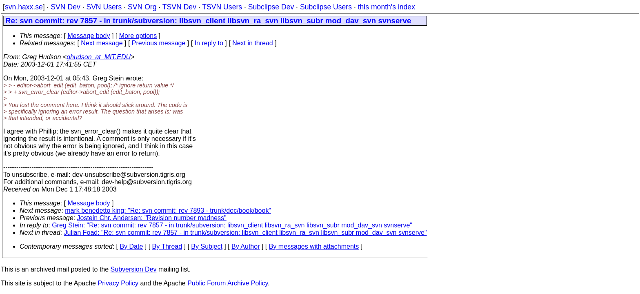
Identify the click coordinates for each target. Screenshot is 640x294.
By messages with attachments (314, 246)
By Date (131, 246)
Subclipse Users (326, 7)
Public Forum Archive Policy (227, 283)
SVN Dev (65, 7)
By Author (245, 246)
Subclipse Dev (271, 7)
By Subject (206, 246)
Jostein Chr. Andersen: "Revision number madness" (152, 217)
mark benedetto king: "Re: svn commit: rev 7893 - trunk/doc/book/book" (168, 210)
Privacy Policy (118, 283)
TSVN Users (222, 7)
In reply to (209, 43)
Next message (101, 43)
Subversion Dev (134, 269)
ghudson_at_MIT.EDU (99, 56)
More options (138, 35)
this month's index (386, 7)
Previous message (159, 43)
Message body (88, 35)
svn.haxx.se (24, 7)
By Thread (167, 246)
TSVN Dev (179, 7)
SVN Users (104, 7)
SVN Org (142, 7)
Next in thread (252, 43)
